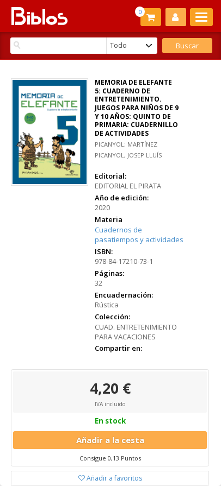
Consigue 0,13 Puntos (110, 458)
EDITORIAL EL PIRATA (128, 186)
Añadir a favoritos (110, 478)
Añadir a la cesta (110, 439)
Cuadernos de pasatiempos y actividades (139, 235)
